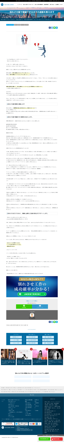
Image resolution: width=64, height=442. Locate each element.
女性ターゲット (55, 418)
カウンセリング (57, 401)
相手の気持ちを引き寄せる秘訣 (49, 429)
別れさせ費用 (47, 417)
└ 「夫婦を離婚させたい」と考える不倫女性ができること (15, 413)
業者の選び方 (55, 423)
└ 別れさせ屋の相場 (28, 404)
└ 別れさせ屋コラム (28, 415)
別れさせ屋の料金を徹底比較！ (42, 389)
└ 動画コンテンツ (11, 415)
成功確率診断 (46, 4)
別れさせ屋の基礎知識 (39, 4)
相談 (56, 429)
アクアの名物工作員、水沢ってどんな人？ (48, 391)
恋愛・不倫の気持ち (48, 342)
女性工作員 (46, 420)
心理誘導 (26, 24)
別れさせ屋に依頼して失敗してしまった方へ (55, 389)
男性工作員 (54, 426)
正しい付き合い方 (47, 424)
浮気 (51, 424)
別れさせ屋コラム (19, 19)
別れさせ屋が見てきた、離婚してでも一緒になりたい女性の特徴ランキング (13, 389)
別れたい (51, 417)
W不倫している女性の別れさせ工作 (18, 387)
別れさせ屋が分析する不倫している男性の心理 (8, 391)
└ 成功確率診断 (37, 404)
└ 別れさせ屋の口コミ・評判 (28, 411)
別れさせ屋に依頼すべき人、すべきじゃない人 (32, 387)
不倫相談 (56, 404)
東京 (52, 423)
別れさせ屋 (22, 24)
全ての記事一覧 (24, 325)
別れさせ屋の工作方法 (48, 412)
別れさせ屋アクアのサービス (28, 4)
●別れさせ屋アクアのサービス (14, 399)
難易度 (46, 432)
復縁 (19, 24)
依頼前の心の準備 (57, 406)
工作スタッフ (52, 420)
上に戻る (32, 394)
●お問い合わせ (37, 400)
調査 (58, 429)
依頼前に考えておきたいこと (49, 406)
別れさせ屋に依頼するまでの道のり (31, 389)
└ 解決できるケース (11, 404)
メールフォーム (40, 306)
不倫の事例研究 (56, 403)
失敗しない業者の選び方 (48, 418)
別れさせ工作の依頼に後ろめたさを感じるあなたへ (33, 391)
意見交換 (46, 423)
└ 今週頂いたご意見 (11, 410)
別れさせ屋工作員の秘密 (20, 391)
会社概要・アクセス (59, 4)
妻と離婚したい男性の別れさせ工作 (6, 387)
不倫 (45, 403)
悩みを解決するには (57, 421)
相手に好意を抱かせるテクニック (50, 427)
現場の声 (56, 424)
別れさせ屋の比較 (32, 342)
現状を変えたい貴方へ (48, 426)
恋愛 (52, 421)
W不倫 (46, 401)
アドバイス (53, 401)
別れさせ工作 (47, 415)
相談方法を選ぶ (56, 439)
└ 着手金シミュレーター (12, 407)
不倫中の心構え (51, 404)
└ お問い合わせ (37, 407)
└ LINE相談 (36, 410)
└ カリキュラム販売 (11, 416)
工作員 (56, 420)
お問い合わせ (52, 4)
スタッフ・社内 (16, 342)
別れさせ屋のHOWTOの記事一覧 (13, 325)
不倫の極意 (46, 404)
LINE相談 (24, 306)
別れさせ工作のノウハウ (53, 415)
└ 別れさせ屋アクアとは (12, 401)
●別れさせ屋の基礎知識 (28, 400)
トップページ (19, 4)
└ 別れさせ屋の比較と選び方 (28, 408)
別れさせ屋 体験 (47, 409)
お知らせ (48, 401)
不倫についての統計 (50, 403)
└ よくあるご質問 (28, 413)
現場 (54, 424)
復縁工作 (16, 24)
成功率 (49, 423)
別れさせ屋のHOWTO (28, 19)
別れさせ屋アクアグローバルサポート (8, 19)
